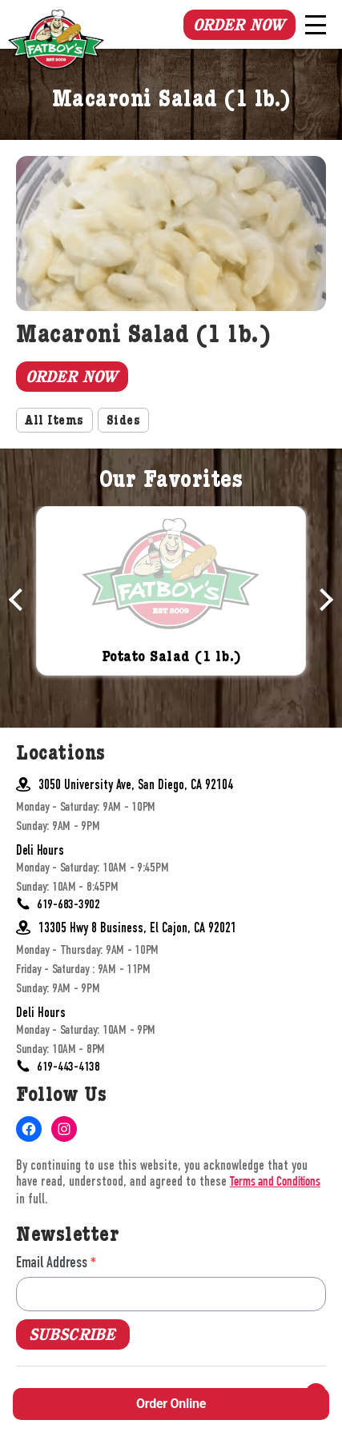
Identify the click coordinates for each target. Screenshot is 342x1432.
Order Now (238, 24)
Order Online (171, 1403)
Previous (20, 600)
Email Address (56, 1262)
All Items (54, 422)
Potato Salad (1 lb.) (171, 657)
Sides (124, 422)
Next (322, 600)
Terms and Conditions (275, 1183)
